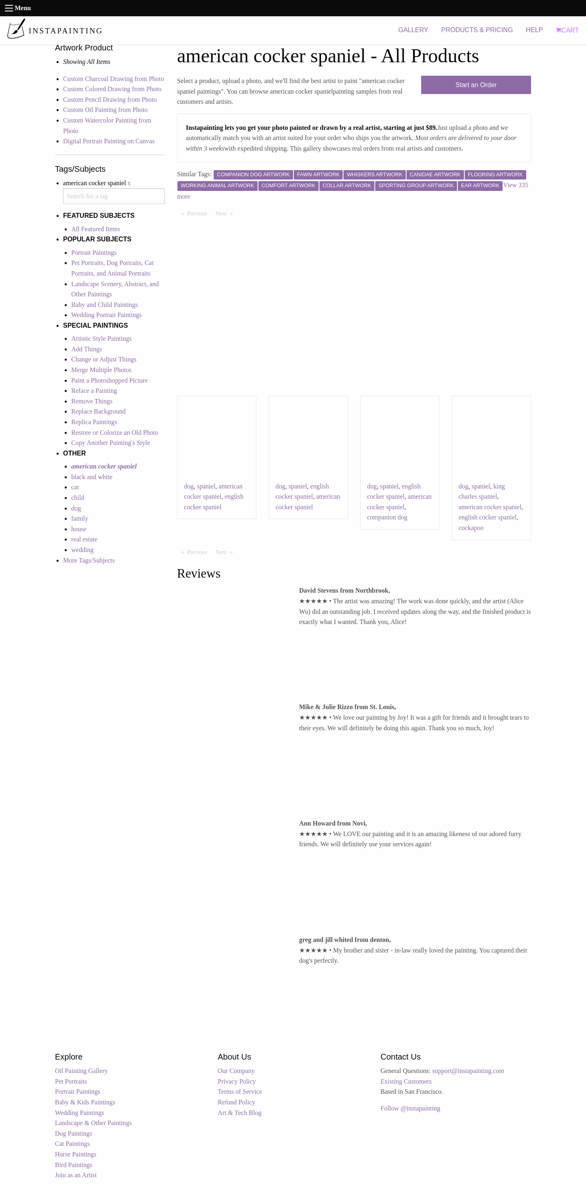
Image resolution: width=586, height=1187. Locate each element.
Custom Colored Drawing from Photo (112, 88)
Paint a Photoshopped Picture (109, 380)
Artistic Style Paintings (101, 338)
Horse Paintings (75, 1154)
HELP (534, 29)
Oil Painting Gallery (81, 1070)
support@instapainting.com (468, 1070)
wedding (82, 549)
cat (75, 487)
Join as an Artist (76, 1175)
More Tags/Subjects (89, 560)
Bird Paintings (73, 1164)
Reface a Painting (94, 390)
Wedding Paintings (79, 1112)
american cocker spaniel (490, 507)
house (78, 529)
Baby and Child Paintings (104, 304)
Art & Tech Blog (239, 1112)
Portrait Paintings (94, 252)
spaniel (206, 486)
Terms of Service (240, 1091)
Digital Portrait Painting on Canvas (109, 141)
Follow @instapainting (410, 1108)
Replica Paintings (94, 421)
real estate (84, 539)
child (77, 497)
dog (76, 508)
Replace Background (98, 411)
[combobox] (114, 196)
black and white (91, 476)
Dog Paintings (73, 1133)
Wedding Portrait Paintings (106, 314)
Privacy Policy (237, 1081)
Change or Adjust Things (103, 359)
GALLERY (413, 29)
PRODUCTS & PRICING (477, 29)
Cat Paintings (72, 1143)
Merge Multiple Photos (101, 369)
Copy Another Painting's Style (110, 442)
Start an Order (475, 84)
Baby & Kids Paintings (85, 1102)
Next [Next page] (226, 213)
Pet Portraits (71, 1081)
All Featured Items (95, 229)
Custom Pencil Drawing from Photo (110, 99)
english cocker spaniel (487, 517)
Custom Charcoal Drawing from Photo (113, 78)
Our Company (236, 1070)
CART (567, 30)
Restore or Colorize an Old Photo (114, 432)
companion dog (387, 517)
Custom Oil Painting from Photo (105, 109)
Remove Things (91, 401)
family (79, 518)
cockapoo (471, 527)
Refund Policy (236, 1102)
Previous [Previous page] (199, 213)
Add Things (86, 349)
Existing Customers (406, 1081)
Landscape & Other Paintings (93, 1122)
